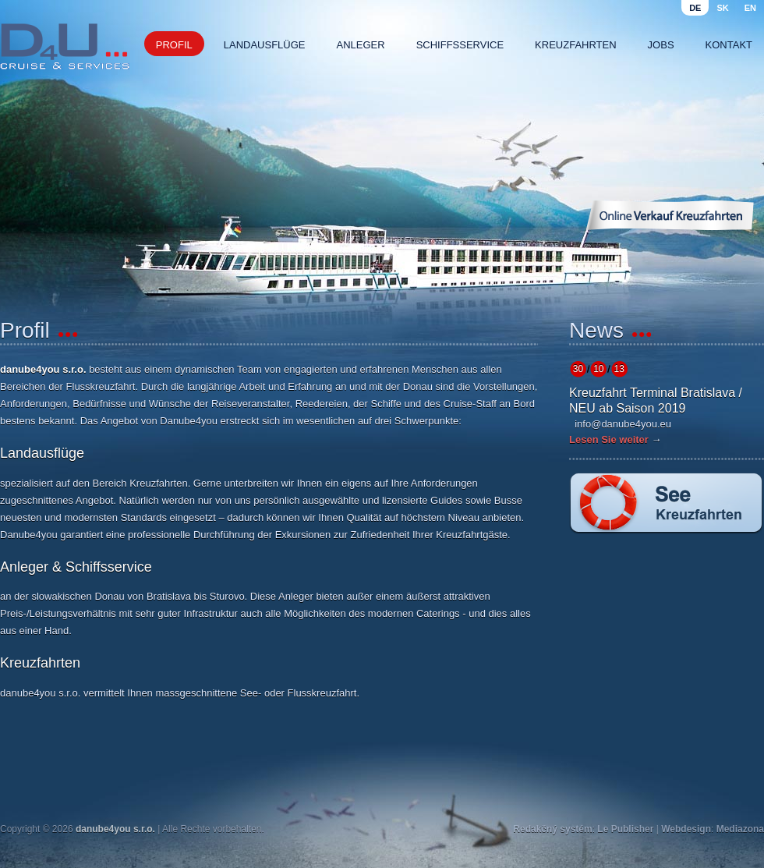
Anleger (361, 45)
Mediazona (740, 829)
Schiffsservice (460, 45)
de (695, 7)
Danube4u (64, 46)
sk (722, 7)
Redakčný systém (552, 829)
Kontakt (729, 45)
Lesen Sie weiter (609, 439)
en (750, 7)
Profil (174, 45)
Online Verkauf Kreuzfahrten (669, 215)
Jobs (661, 45)
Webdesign (686, 829)
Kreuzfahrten (576, 45)
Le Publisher (625, 829)
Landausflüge (265, 45)
